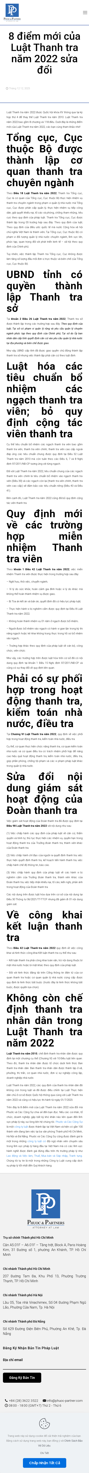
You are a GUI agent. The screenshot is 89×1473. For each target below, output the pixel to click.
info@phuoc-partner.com (65, 1401)
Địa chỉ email (44, 1364)
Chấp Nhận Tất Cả (44, 1463)
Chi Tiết (44, 1453)
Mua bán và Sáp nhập (54, 1155)
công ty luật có (36, 1141)
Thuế (36, 1155)
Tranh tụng (75, 1155)
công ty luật (21, 1126)
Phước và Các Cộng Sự (69, 1121)
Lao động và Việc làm (20, 1155)
